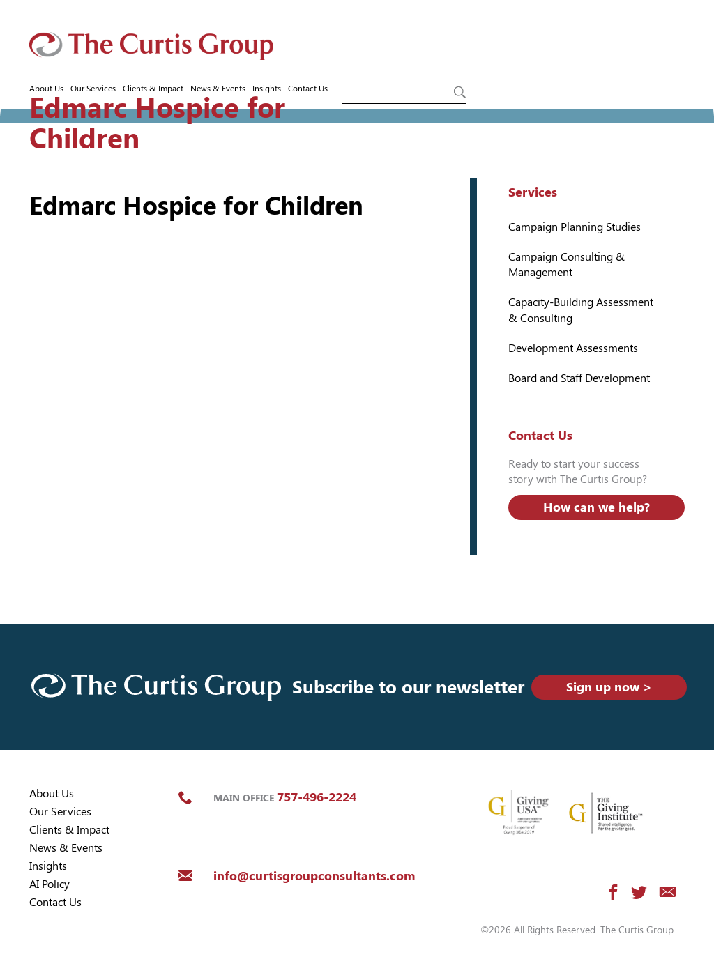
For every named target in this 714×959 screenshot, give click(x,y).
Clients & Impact (153, 88)
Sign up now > (609, 687)
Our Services (93, 88)
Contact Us (308, 88)
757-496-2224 (316, 797)
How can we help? (596, 507)
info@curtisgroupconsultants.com (314, 875)
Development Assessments (573, 348)
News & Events (217, 88)
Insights (266, 88)
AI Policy (49, 884)
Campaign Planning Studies (574, 226)
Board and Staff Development (579, 378)
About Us (46, 88)
